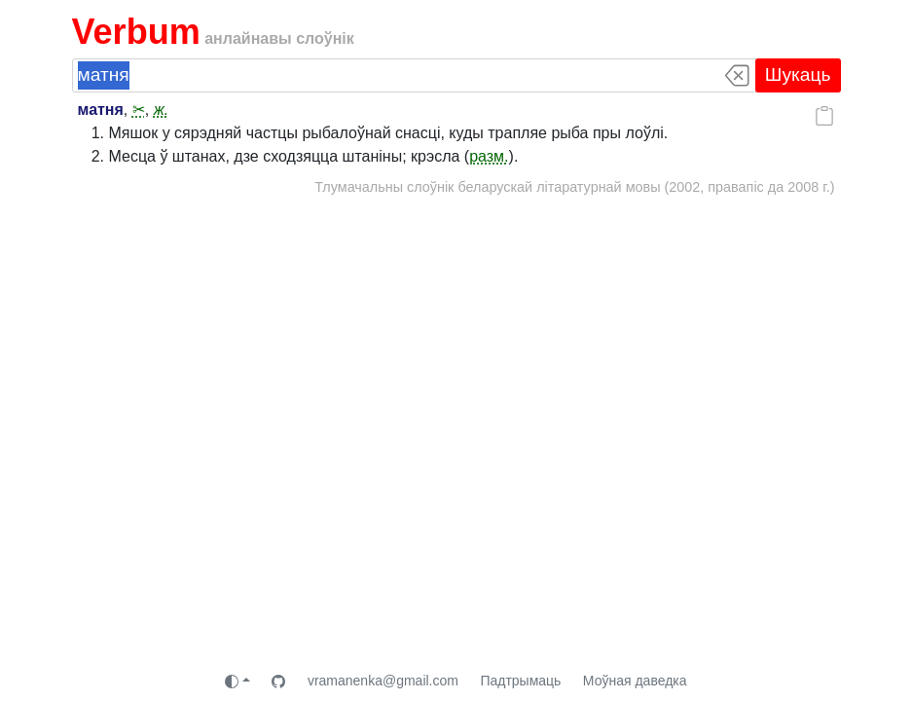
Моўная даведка (635, 680)
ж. (161, 109)
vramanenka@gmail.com (383, 680)
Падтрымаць (520, 680)
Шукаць (798, 74)
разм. (488, 156)
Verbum (136, 32)
